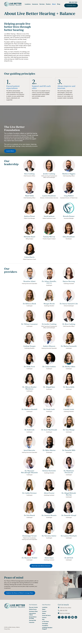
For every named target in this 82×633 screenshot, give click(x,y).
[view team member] (29, 166)
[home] (14, 4)
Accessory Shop (33, 611)
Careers (44, 617)
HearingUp (45, 623)
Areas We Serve (46, 615)
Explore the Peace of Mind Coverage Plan (19, 593)
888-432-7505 (73, 2)
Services (42, 4)
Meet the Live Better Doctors (41, 566)
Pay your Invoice (33, 607)
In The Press (45, 621)
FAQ (43, 619)
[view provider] (29, 273)
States (44, 613)
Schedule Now (71, 5)
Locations (28, 4)
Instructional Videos (32, 614)
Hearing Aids (32, 620)
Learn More (10, 151)
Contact (44, 611)
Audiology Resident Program (47, 628)
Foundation (45, 625)
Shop (58, 4)
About (54, 4)
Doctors (48, 4)
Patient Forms (33, 609)
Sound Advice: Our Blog (33, 617)
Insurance (35, 4)
